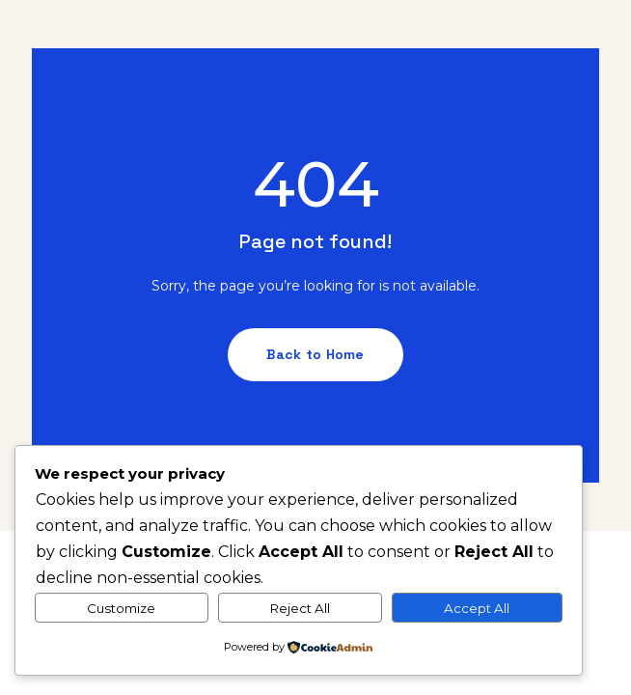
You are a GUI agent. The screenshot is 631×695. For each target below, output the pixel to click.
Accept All (476, 608)
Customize (121, 608)
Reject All (300, 608)
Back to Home (315, 354)
